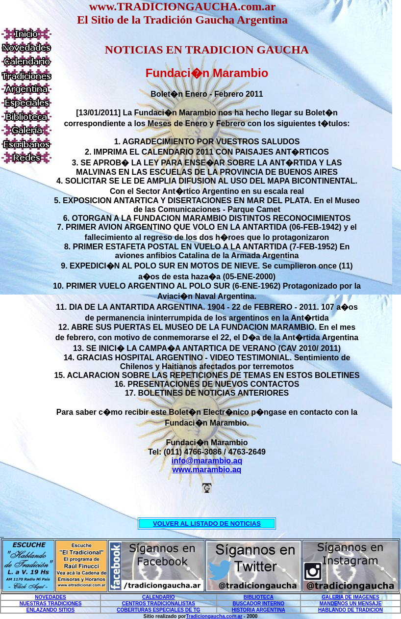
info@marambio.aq (207, 461)
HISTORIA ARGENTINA (258, 610)
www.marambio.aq (207, 469)
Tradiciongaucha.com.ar (214, 616)
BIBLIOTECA (259, 597)
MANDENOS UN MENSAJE (351, 603)
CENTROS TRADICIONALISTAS (158, 603)
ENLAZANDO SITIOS (50, 610)
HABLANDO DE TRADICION (350, 610)
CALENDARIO (158, 597)
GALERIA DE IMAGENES (350, 597)
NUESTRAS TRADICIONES (51, 603)
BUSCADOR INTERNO (259, 603)
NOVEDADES (50, 597)
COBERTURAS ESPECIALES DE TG (158, 610)
